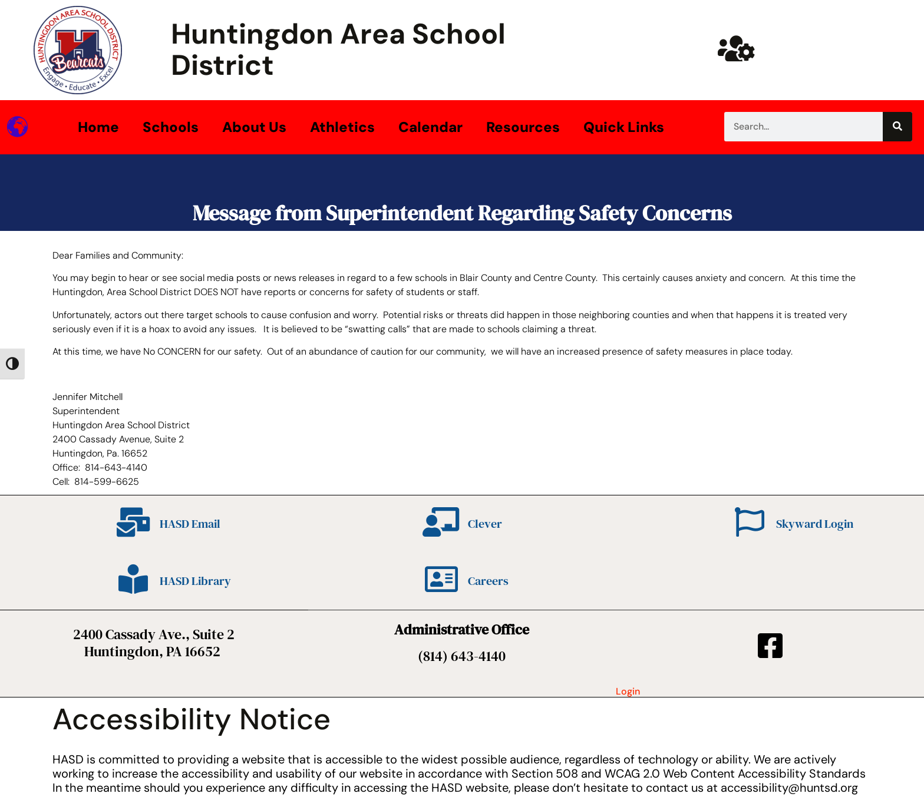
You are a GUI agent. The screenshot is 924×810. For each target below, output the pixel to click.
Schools (171, 127)
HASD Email (190, 523)
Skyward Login (814, 523)
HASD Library (195, 581)
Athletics (342, 127)
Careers (488, 581)
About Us (254, 127)
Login (628, 691)
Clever (485, 523)
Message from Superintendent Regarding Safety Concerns (462, 213)
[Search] (897, 126)
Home (98, 127)
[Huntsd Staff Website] (736, 48)
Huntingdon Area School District (338, 49)
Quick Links (623, 127)
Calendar (430, 127)
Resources (523, 127)
